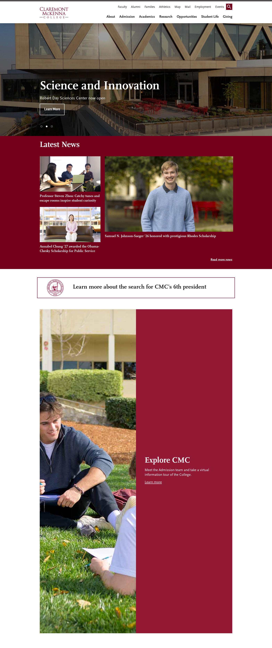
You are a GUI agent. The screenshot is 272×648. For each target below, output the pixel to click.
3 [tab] (52, 126)
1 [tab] (41, 126)
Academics (147, 17)
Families (149, 7)
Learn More (52, 109)
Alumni (135, 7)
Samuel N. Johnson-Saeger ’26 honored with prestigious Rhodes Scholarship (160, 246)
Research (165, 17)
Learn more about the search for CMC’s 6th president (139, 287)
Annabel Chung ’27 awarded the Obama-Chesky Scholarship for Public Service (69, 249)
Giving (227, 17)
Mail (187, 7)
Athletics (164, 7)
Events (219, 7)
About (111, 17)
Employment (203, 7)
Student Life (210, 17)
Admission (127, 17)
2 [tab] (47, 126)
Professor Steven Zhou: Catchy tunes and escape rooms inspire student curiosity (70, 198)
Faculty (122, 7)
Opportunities (187, 17)
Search (230, 5)
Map (178, 7)
